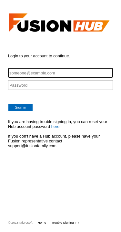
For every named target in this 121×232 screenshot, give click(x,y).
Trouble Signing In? (65, 222)
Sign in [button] (20, 107)
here (55, 126)
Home (42, 222)
